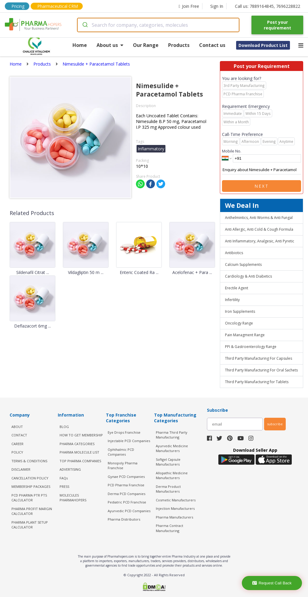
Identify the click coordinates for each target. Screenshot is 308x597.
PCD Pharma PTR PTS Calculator (29, 498)
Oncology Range (239, 323)
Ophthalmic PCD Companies (121, 452)
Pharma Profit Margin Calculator (31, 511)
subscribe (275, 424)
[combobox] (158, 25)
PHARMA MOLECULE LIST (79, 452)
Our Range (146, 45)
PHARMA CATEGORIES (77, 444)
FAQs (64, 478)
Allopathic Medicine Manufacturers (172, 475)
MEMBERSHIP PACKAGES (30, 486)
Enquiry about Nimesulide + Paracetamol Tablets (261, 169)
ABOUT (17, 426)
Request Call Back (272, 583)
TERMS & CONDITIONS (29, 461)
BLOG (64, 426)
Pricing (17, 6)
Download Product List (263, 45)
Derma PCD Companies (126, 493)
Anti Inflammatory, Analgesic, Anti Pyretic (259, 241)
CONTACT (19, 435)
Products (178, 45)
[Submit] (85, 25)
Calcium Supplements (243, 264)
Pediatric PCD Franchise (127, 502)
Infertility (232, 299)
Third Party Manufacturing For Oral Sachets (261, 370)
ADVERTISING (70, 469)
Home (79, 45)
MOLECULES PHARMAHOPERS (73, 498)
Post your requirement (277, 25)
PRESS (64, 486)
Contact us (212, 45)
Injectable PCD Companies (129, 441)
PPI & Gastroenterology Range (250, 346)
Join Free (189, 6)
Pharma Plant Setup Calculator (29, 525)
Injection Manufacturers (175, 508)
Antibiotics (234, 252)
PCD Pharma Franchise (126, 485)
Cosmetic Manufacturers (176, 500)
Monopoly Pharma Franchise (122, 465)
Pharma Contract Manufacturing (169, 528)
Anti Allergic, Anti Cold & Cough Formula (259, 229)
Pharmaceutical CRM (57, 6)
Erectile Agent (236, 288)
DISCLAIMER (20, 469)
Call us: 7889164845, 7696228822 (267, 6)
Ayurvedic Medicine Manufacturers (172, 448)
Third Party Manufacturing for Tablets (256, 381)
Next (261, 186)
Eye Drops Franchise (124, 432)
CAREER (17, 444)
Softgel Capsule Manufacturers (168, 462)
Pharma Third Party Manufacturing (171, 435)
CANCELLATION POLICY (29, 478)
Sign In (216, 6)
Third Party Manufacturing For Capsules (258, 358)
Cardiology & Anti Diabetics (248, 276)
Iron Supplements (240, 311)
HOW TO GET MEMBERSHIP (81, 435)
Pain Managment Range (245, 334)
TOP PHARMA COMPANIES (80, 461)
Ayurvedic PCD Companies (129, 511)
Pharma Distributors (124, 519)
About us (110, 45)
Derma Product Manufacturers (168, 489)
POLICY (17, 452)
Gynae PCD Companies (126, 476)
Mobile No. (231, 151)
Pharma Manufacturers (174, 517)
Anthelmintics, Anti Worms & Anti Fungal (259, 217)
